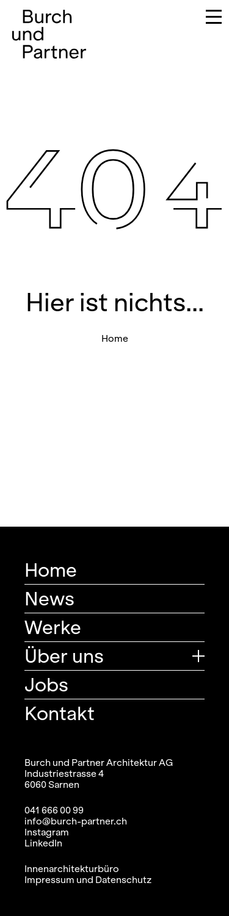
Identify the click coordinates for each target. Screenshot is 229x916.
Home (114, 338)
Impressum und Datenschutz (87, 879)
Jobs (46, 684)
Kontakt (59, 713)
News (49, 598)
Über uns (64, 656)
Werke (52, 627)
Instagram (46, 832)
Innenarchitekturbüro (71, 868)
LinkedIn (43, 843)
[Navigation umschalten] (205, 18)
